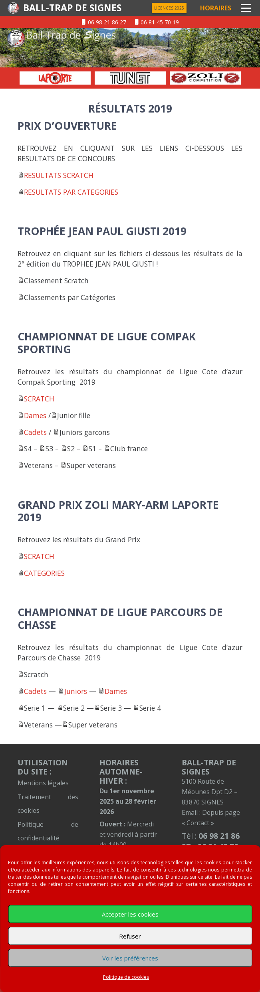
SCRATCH (39, 398)
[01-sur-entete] (130, 47)
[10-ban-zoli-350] (205, 78)
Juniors (75, 691)
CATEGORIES (44, 573)
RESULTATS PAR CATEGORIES (71, 192)
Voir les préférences (130, 958)
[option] (55, 78)
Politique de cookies (126, 977)
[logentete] (13, 8)
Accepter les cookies (130, 914)
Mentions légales (43, 783)
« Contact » (198, 822)
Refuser (130, 936)
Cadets (35, 432)
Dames (35, 415)
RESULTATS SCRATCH (58, 175)
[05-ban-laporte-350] (55, 78)
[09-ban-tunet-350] (130, 78)
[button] (245, 8)
